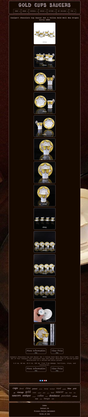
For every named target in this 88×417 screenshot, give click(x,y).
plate (44, 392)
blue (69, 388)
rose (36, 399)
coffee (40, 395)
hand (52, 392)
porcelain (66, 395)
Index (44, 405)
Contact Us (44, 408)
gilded (64, 389)
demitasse (54, 395)
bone (70, 392)
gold (28, 391)
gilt (14, 392)
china (28, 388)
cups (15, 388)
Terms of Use (44, 414)
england (39, 392)
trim (75, 392)
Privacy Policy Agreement (44, 411)
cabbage (74, 396)
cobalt (34, 392)
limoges (47, 399)
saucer (60, 391)
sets (53, 399)
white (41, 399)
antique (27, 395)
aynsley (40, 389)
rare (66, 392)
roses (46, 396)
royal (58, 388)
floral (22, 389)
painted (34, 389)
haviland (52, 389)
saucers (16, 395)
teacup (46, 389)
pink (74, 388)
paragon (34, 396)
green (48, 392)
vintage (20, 392)
